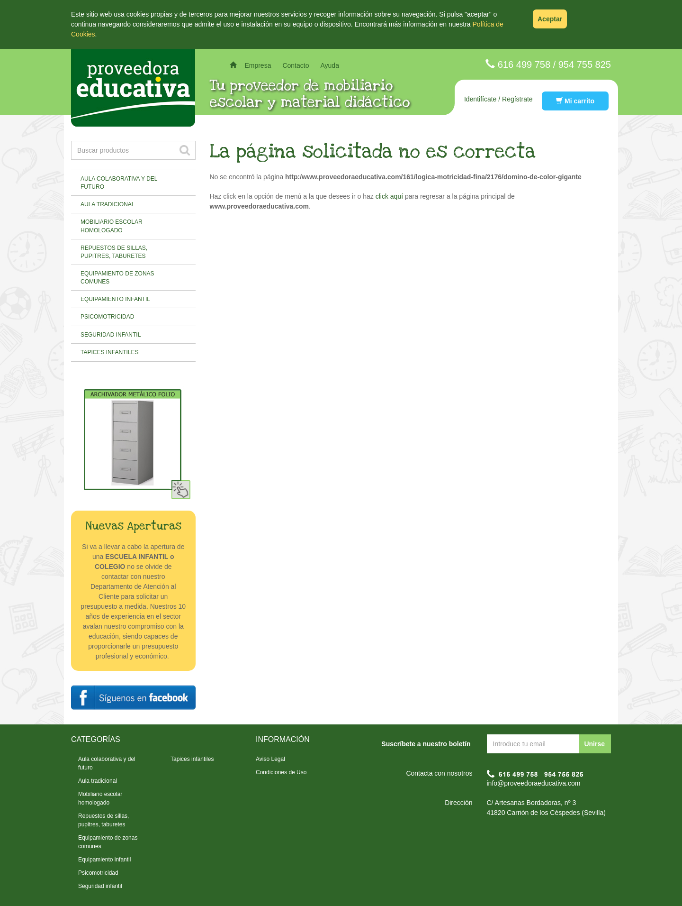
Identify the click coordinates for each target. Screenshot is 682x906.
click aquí (389, 196)
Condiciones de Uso (281, 772)
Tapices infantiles (109, 352)
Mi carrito (575, 101)
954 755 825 (584, 64)
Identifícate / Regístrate (498, 99)
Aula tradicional (108, 204)
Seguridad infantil (111, 334)
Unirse (594, 744)
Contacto (295, 65)
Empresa (257, 65)
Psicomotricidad (107, 316)
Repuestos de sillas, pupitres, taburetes (114, 252)
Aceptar (550, 19)
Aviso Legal (270, 759)
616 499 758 (524, 64)
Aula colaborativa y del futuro (119, 182)
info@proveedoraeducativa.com (534, 783)
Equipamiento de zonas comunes (117, 277)
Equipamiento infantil (115, 299)
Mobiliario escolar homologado (112, 226)
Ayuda (329, 65)
